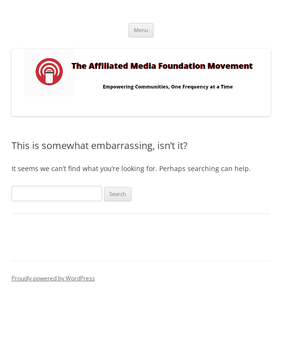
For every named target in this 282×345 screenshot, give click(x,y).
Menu (141, 30)
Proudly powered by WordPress (53, 278)
